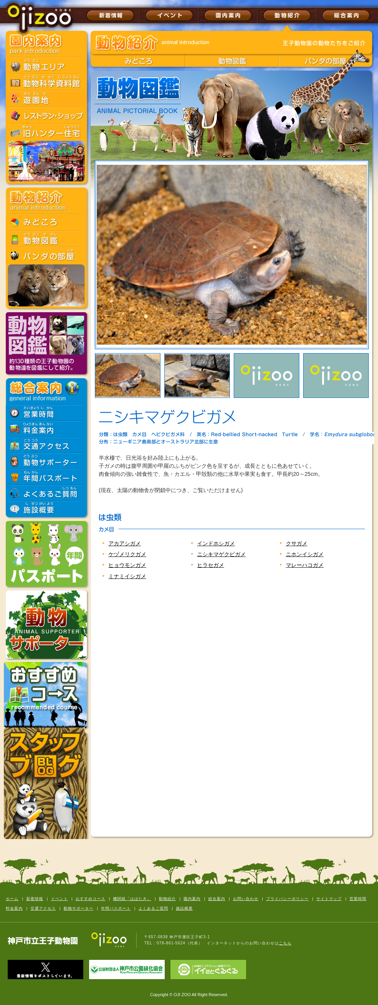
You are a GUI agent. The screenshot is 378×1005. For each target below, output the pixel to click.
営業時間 (357, 899)
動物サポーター (78, 908)
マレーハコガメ (305, 565)
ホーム (12, 899)
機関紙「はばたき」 (132, 899)
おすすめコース (90, 899)
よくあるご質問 (153, 908)
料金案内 (14, 908)
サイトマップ (329, 899)
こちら (285, 943)
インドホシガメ (216, 543)
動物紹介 (167, 899)
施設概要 (184, 908)
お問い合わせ (245, 899)
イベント (59, 899)
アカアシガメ (124, 543)
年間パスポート (116, 908)
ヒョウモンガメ (127, 565)
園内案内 (192, 899)
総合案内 (216, 899)
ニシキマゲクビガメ (221, 554)
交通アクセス (43, 908)
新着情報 (34, 899)
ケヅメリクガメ (127, 554)
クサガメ (296, 543)
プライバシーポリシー (287, 899)
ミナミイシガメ (127, 576)
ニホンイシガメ (305, 554)
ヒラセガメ (210, 565)
